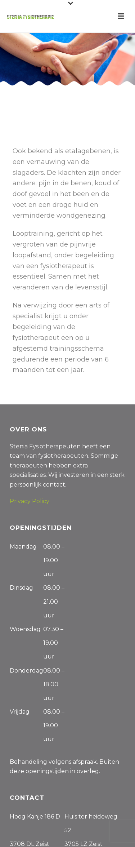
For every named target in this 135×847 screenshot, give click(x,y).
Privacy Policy (29, 501)
